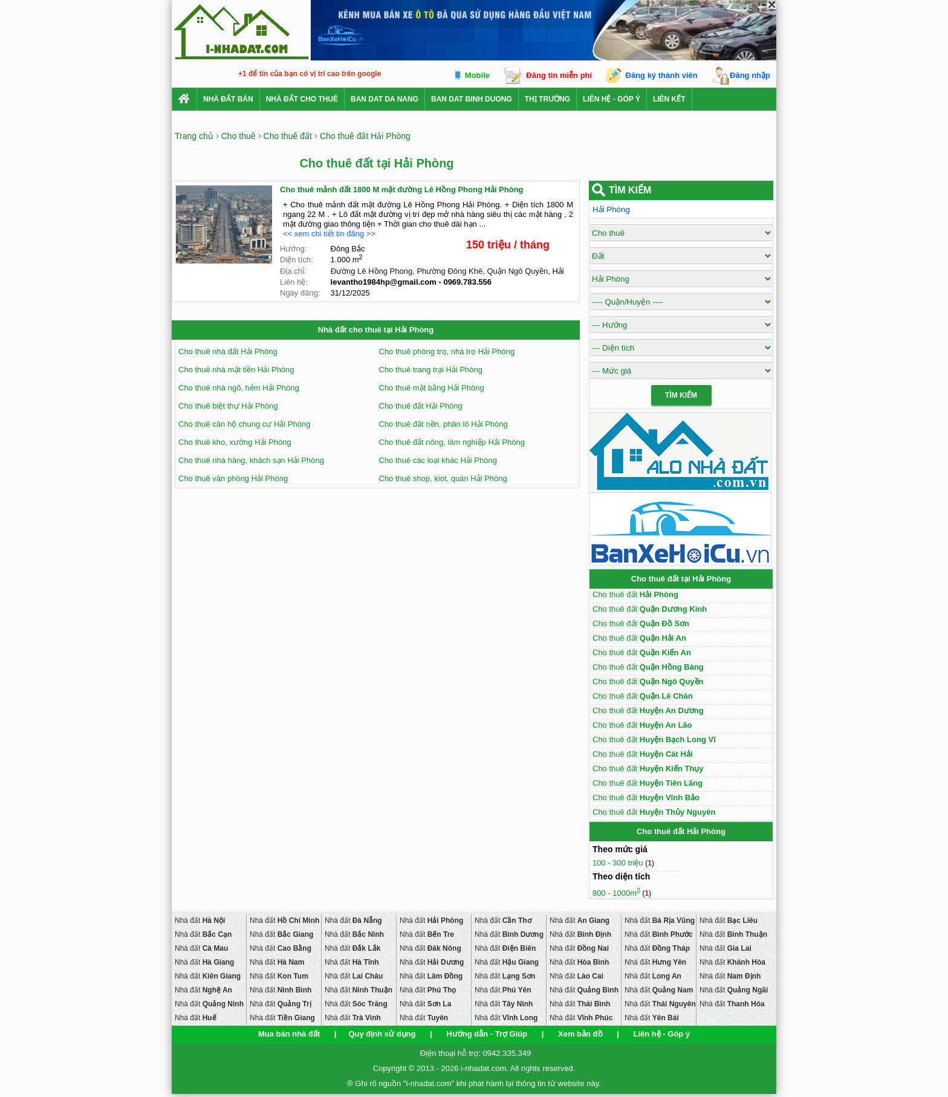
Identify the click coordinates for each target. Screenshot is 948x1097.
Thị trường (547, 99)
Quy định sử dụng (381, 1033)
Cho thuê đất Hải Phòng (421, 405)
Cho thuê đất (635, 594)
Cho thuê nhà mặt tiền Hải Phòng (236, 369)
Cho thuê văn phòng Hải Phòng (233, 478)
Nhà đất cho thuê (302, 99)
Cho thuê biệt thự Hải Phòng (228, 405)
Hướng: (293, 248)
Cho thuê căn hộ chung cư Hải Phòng (244, 424)
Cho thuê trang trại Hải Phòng (431, 369)
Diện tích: (296, 259)
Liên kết (669, 99)
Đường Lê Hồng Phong (372, 271)
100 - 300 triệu (618, 862)
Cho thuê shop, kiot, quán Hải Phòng (443, 478)
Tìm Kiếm (681, 395)
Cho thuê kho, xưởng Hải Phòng (234, 442)
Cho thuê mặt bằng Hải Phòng (431, 387)
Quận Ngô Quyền (517, 271)
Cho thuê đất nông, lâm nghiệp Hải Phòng (452, 442)
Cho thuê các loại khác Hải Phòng (438, 460)
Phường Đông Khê (449, 271)
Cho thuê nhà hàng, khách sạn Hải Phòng (251, 460)
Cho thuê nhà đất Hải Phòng (228, 351)
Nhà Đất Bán (228, 99)
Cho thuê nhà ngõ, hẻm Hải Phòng (238, 387)
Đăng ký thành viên (662, 75)
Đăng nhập (750, 75)
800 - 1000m (616, 893)
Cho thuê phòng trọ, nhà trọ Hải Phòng (447, 351)
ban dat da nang (384, 99)
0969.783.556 (467, 281)
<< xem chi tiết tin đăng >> (329, 233)
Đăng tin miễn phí (559, 75)
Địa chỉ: (293, 271)
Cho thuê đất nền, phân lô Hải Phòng (443, 424)
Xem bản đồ (580, 1033)
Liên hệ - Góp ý (611, 99)
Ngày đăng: (300, 292)
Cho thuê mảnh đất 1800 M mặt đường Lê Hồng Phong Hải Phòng (402, 189)
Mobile (477, 75)
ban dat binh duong (471, 99)
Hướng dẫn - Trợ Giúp (486, 1033)
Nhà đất (200, 920)
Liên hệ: (294, 281)
